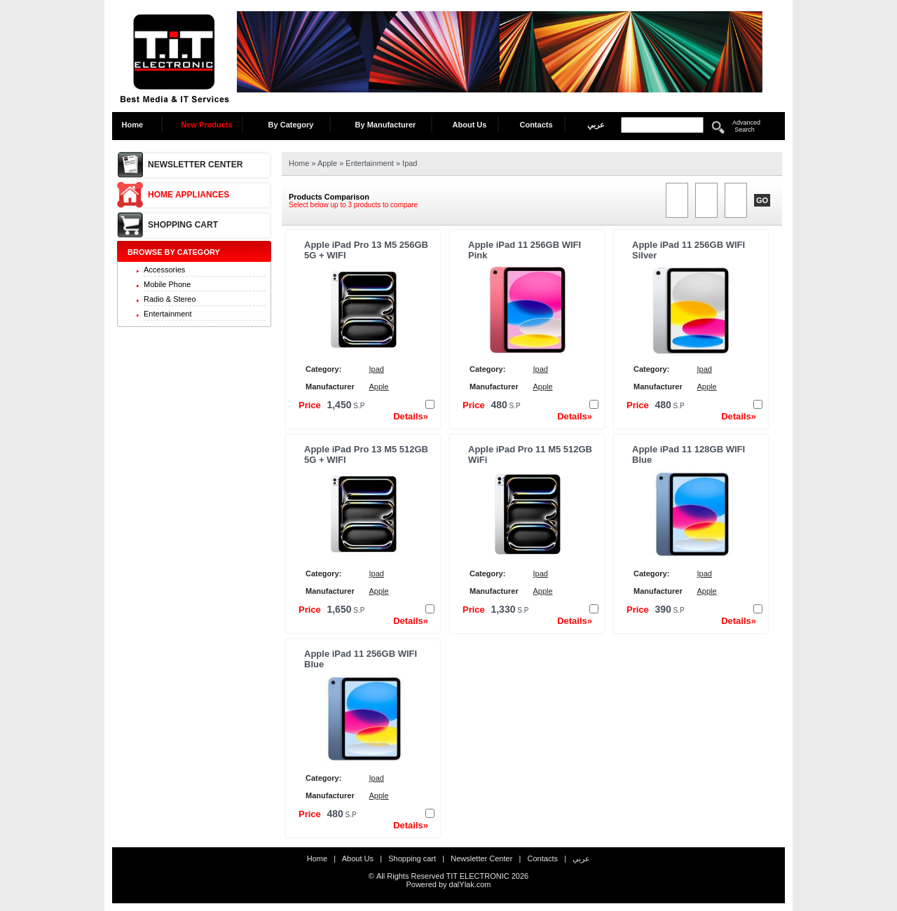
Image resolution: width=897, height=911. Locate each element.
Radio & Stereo (170, 299)
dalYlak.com (470, 884)
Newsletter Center (195, 164)
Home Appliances (188, 195)
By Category (291, 124)
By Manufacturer (385, 124)
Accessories (164, 269)
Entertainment (167, 314)
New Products (206, 124)
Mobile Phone (167, 284)
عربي (596, 124)
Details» (410, 416)
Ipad (409, 163)
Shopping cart (183, 225)
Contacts (535, 124)
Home (136, 124)
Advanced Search (746, 126)
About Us (470, 124)
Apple (328, 163)
